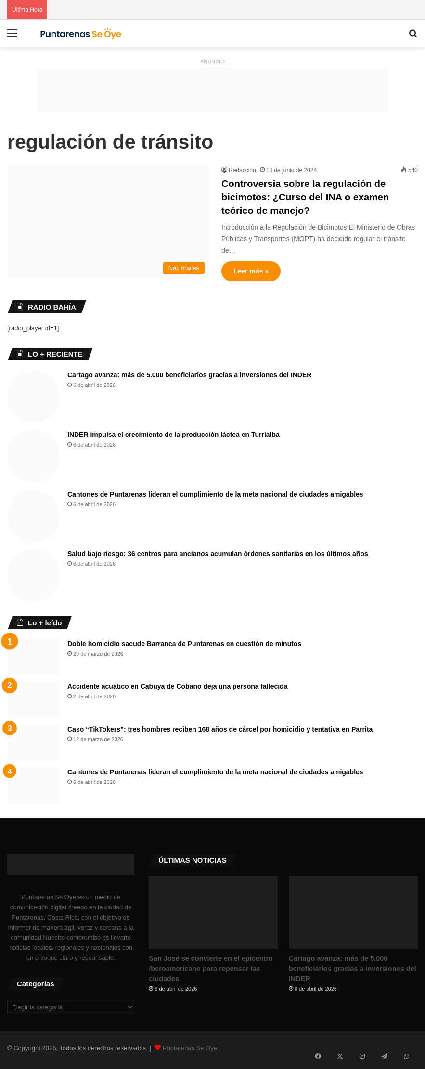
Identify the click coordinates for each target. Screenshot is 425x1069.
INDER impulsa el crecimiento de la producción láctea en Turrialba (173, 434)
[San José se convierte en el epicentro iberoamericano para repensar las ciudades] (213, 912)
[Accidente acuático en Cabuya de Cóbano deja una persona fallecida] (33, 700)
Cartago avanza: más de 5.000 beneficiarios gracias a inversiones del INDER (189, 375)
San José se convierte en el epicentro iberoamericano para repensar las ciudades (211, 974)
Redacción (242, 170)
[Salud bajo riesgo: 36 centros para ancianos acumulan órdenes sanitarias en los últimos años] (33, 575)
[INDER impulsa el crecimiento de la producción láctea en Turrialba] (33, 456)
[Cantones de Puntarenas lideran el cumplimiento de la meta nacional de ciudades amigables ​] (33, 515)
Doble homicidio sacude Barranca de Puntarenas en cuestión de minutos (184, 643)
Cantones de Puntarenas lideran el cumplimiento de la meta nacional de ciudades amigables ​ (216, 494)
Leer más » (251, 271)
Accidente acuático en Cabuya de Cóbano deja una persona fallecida (177, 686)
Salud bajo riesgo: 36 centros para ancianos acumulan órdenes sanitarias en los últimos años (217, 554)
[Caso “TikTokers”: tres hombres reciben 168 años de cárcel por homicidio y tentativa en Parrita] (33, 742)
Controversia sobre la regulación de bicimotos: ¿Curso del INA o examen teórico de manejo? (305, 197)
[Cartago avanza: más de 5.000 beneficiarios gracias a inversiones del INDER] (33, 396)
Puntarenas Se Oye (190, 1051)
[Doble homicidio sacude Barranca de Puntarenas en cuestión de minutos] (33, 657)
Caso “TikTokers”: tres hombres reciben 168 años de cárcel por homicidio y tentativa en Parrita (220, 729)
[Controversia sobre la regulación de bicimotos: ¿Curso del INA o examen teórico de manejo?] (108, 222)
